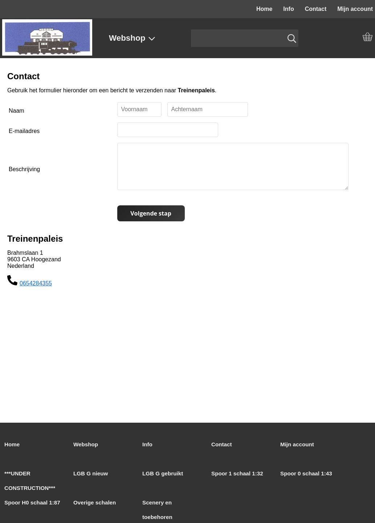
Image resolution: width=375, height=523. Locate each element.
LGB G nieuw (90, 473)
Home (264, 9)
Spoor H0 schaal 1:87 (32, 502)
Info (288, 9)
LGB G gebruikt (162, 473)
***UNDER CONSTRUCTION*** (29, 480)
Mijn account (297, 444)
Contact (316, 9)
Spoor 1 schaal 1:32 (237, 473)
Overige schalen (94, 502)
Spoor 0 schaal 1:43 (306, 473)
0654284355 (36, 292)
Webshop (132, 38)
